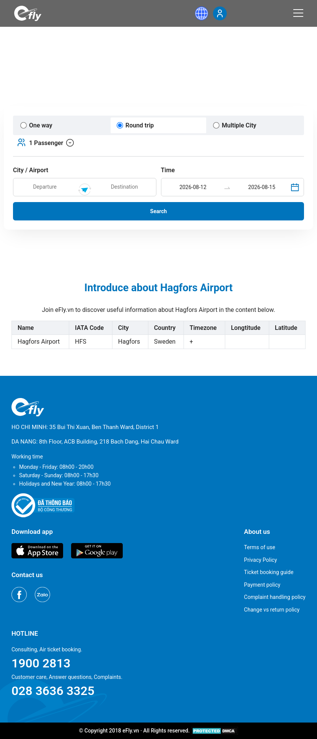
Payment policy (262, 585)
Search (158, 211)
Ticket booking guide (268, 572)
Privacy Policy (260, 560)
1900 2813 (40, 663)
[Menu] (298, 13)
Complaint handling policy (275, 597)
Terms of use (259, 547)
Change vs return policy (271, 610)
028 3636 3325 (52, 691)
